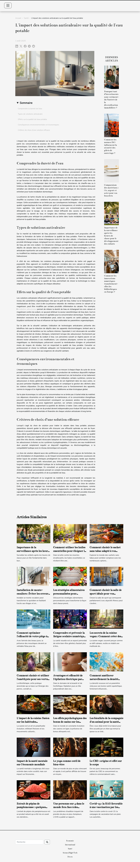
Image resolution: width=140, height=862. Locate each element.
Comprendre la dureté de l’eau (30, 108)
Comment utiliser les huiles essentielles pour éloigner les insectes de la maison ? (70, 551)
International (70, 845)
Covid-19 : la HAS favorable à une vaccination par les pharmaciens (106, 807)
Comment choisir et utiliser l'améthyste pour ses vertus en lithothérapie (33, 679)
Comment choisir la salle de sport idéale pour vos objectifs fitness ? (106, 593)
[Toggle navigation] (8, 5)
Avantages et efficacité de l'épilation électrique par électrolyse (68, 679)
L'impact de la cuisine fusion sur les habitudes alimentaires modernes (33, 722)
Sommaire (26, 103)
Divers (70, 857)
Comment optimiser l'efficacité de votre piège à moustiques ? (32, 636)
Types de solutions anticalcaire (30, 114)
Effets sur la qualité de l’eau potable (32, 119)
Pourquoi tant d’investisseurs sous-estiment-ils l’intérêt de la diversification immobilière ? (111, 99)
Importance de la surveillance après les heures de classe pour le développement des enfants (111, 235)
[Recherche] (29, 842)
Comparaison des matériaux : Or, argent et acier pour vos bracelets (111, 190)
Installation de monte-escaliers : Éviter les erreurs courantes (33, 593)
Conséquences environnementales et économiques (38, 124)
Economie (70, 841)
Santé (26, 18)
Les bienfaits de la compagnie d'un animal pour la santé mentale (106, 722)
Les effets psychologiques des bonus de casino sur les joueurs (69, 722)
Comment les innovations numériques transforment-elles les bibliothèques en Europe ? (111, 284)
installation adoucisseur (26, 309)
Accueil (18, 18)
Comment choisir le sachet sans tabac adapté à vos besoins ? (105, 551)
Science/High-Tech (70, 853)
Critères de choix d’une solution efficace (34, 130)
